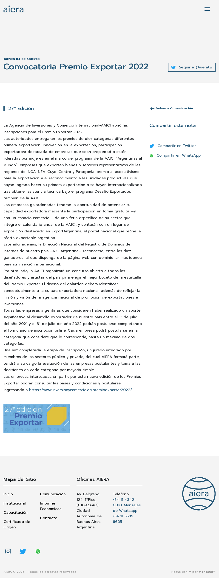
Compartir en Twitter (173, 146)
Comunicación (53, 494)
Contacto (48, 518)
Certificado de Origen (16, 524)
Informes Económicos (50, 506)
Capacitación (15, 512)
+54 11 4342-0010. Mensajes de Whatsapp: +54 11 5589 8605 (127, 510)
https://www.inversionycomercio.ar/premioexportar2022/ (80, 390)
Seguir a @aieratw (192, 67)
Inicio (8, 494)
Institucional (14, 503)
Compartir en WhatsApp (175, 155)
